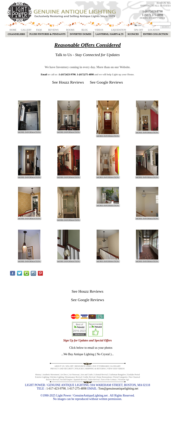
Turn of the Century (109, 379)
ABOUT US (59, 366)
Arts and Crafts (87, 374)
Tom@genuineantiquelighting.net (118, 388)
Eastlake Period (133, 374)
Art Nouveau (74, 374)
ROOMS (70, 30)
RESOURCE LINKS (83, 366)
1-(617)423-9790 (152, 11)
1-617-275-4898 (77, 388)
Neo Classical (134, 377)
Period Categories (120, 377)
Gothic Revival (89, 377)
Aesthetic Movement (51, 374)
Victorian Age (123, 379)
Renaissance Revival (73, 377)
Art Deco (64, 374)
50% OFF (138, 30)
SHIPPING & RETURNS (95, 368)
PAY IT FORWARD (101, 366)
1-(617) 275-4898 (152, 15)
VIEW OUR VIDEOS (116, 368)
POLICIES (79, 368)
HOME (13, 30)
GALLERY (26, 30)
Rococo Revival (52, 379)
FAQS (39, 30)
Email (44, 74)
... (87, 354)
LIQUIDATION (118, 30)
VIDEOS (99, 30)
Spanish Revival (80, 379)
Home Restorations (104, 377)
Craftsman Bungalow (117, 374)
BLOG (85, 30)
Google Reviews (110, 82)
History (38, 374)
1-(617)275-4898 (85, 74)
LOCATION (154, 30)
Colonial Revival (101, 374)
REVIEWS (53, 30)
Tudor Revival (93, 379)
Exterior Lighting (42, 377)
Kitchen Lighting (57, 377)
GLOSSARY (115, 366)
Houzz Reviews (71, 82)
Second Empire (66, 379)
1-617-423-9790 (56, 388)
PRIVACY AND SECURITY (62, 368)
